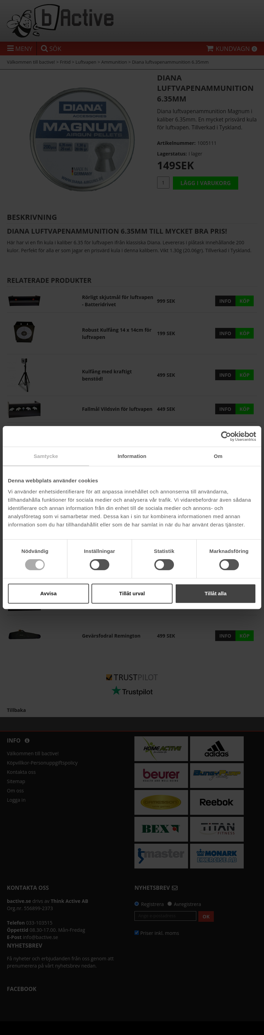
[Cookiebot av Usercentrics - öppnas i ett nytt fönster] (226, 436)
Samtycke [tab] (46, 456)
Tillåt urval (132, 593)
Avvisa (48, 593)
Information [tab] (132, 456)
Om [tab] (218, 456)
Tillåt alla (216, 593)
